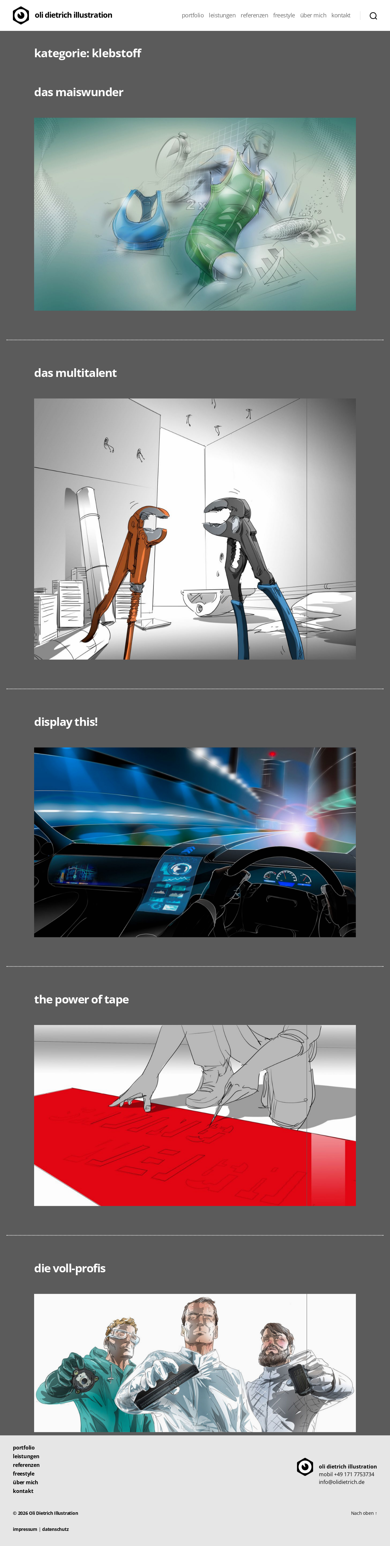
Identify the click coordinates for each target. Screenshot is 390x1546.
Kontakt (340, 15)
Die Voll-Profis (70, 1268)
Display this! (66, 721)
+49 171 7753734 (354, 1474)
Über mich (313, 15)
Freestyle (284, 15)
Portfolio (193, 15)
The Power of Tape (81, 999)
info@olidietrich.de (342, 1482)
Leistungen (222, 15)
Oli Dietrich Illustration (73, 14)
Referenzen (254, 15)
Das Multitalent (75, 372)
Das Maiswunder (78, 92)
